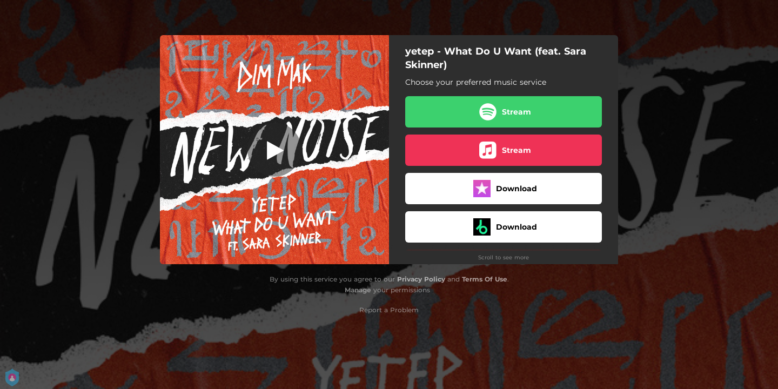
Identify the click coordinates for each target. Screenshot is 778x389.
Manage (358, 290)
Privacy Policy (421, 279)
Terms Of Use (484, 279)
